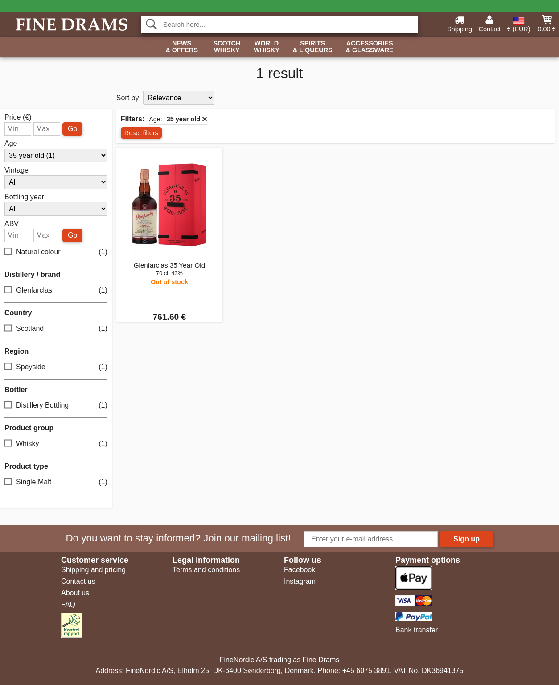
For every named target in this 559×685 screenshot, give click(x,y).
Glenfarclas (55, 290)
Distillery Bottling (55, 405)
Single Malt (55, 482)
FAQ (68, 604)
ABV (11, 223)
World (267, 47)
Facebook (299, 570)
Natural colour (55, 252)
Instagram (300, 581)
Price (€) (17, 117)
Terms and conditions (206, 570)
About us (75, 593)
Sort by (127, 98)
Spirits (313, 47)
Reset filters (141, 132)
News (181, 47)
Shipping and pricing (93, 570)
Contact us (78, 581)
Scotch (226, 47)
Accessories (370, 47)
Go (72, 128)
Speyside (55, 367)
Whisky (55, 443)
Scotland (55, 328)
